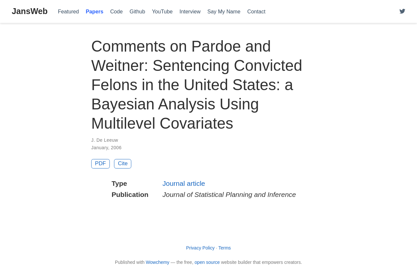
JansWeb (30, 11)
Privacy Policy (200, 247)
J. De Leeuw (104, 140)
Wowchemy (157, 262)
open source (207, 262)
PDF (100, 163)
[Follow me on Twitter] (402, 11)
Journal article (184, 183)
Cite (123, 163)
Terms (224, 247)
